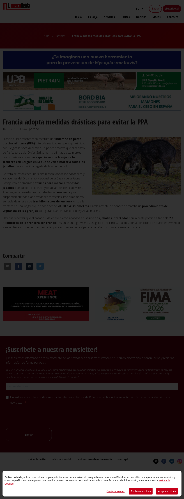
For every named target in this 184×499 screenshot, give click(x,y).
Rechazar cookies (141, 491)
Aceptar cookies (167, 491)
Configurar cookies (116, 491)
